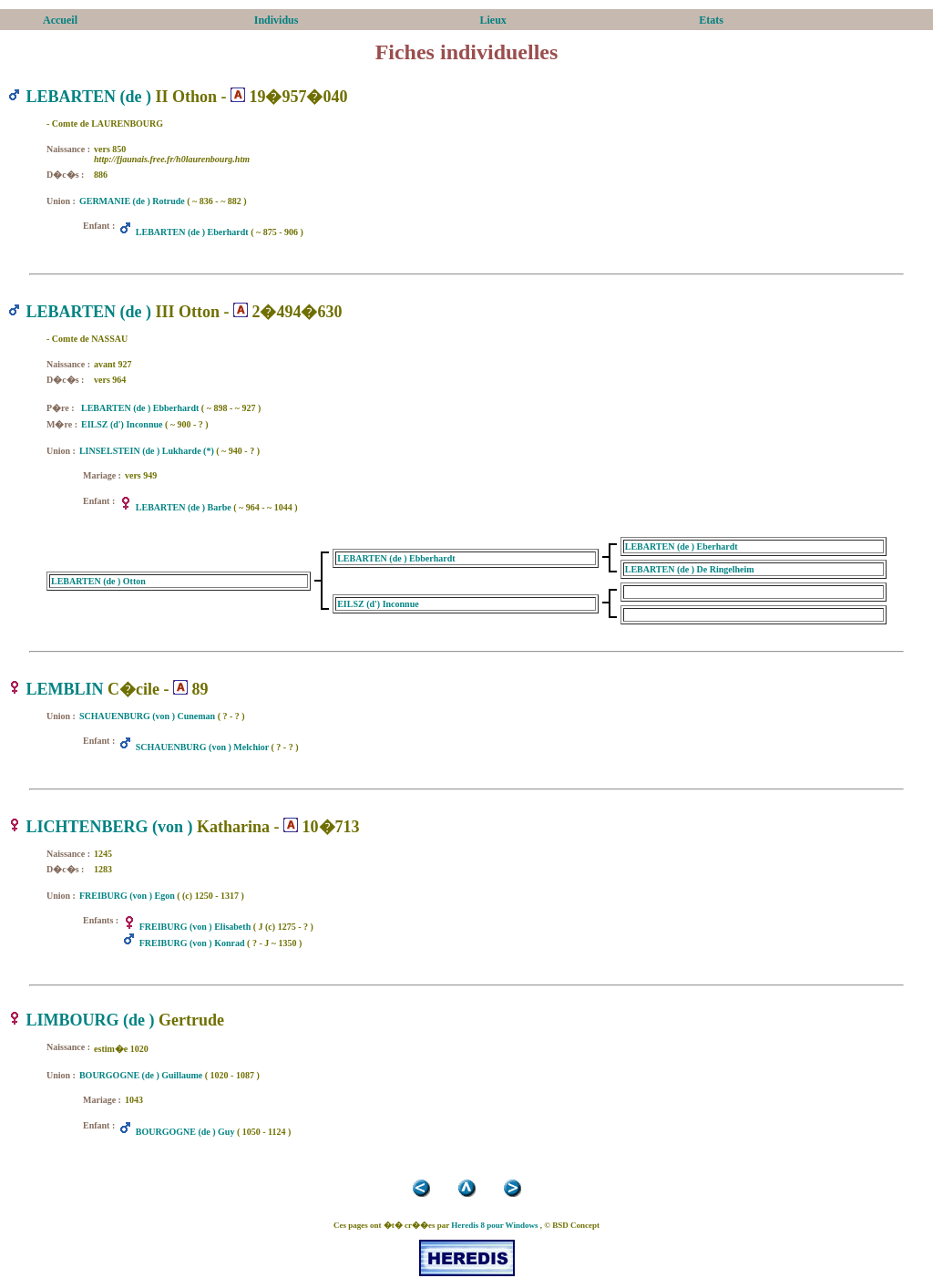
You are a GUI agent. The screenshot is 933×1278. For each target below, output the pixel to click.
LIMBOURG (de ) (90, 1020)
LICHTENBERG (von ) (109, 827)
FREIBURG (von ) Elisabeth (195, 927)
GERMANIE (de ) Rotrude (132, 201)
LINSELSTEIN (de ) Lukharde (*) (146, 451)
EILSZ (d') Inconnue (121, 424)
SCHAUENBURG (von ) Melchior (202, 747)
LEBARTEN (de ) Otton (98, 581)
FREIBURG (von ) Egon (127, 896)
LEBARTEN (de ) (88, 97)
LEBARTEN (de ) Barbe (183, 507)
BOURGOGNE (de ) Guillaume (140, 1075)
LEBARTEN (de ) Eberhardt (192, 232)
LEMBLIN (65, 689)
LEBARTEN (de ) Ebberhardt (140, 408)
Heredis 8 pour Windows (494, 1225)
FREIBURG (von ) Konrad (192, 943)
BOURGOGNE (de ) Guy (185, 1132)
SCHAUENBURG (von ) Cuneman (147, 716)
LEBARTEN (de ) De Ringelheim (689, 569)
